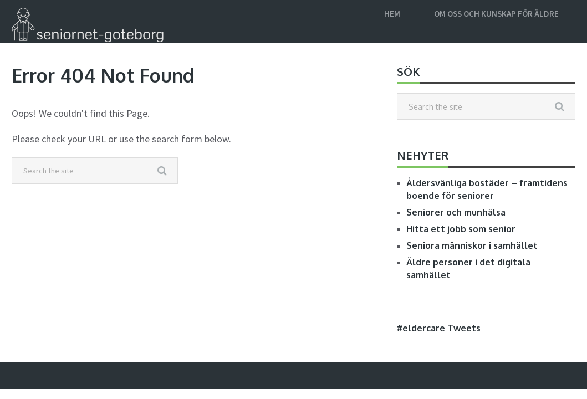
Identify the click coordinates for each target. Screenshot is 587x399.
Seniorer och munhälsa (456, 212)
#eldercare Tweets (439, 328)
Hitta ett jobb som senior (460, 228)
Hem (392, 13)
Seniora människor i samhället (472, 245)
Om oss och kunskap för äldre (496, 13)
